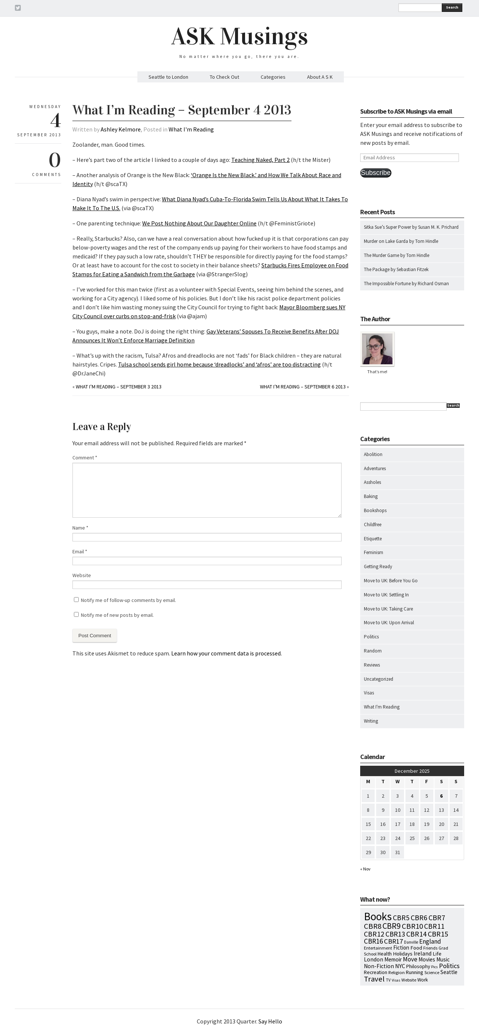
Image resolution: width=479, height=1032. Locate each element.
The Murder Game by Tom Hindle (396, 255)
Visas (369, 693)
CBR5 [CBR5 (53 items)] (401, 917)
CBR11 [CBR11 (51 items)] (434, 926)
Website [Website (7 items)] (408, 980)
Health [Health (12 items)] (385, 953)
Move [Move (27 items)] (410, 959)
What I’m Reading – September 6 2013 (303, 386)
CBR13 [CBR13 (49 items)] (395, 934)
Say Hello (270, 1021)
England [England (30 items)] (430, 941)
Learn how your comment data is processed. (226, 653)
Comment (84, 457)
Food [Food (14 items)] (416, 947)
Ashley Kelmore (121, 129)
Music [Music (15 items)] (443, 959)
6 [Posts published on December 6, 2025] (441, 795)
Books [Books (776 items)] (378, 916)
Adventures (375, 468)
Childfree (372, 524)
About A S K (320, 76)
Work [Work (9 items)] (422, 980)
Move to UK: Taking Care (388, 609)
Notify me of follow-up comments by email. (128, 600)
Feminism (373, 552)
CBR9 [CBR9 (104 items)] (391, 926)
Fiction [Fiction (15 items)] (401, 947)
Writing (371, 721)
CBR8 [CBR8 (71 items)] (372, 926)
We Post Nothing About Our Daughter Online (199, 223)
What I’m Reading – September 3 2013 (119, 386)
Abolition (373, 454)
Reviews (372, 665)
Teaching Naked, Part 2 (260, 159)
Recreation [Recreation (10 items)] (375, 972)
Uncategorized (378, 679)
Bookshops (375, 510)
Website (81, 575)
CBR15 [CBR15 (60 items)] (438, 933)
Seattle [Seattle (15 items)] (448, 972)
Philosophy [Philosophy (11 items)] (418, 966)
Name (80, 527)
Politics (371, 637)
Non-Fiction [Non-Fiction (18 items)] (379, 966)
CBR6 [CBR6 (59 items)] (419, 917)
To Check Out (224, 76)
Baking (371, 496)
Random (373, 651)
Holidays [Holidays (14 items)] (403, 953)
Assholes (372, 482)
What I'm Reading (191, 129)
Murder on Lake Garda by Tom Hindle (401, 241)
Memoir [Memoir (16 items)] (393, 959)
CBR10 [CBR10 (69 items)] (412, 926)
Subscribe (376, 172)
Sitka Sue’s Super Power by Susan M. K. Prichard (411, 227)
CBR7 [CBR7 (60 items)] (437, 917)
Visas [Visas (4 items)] (396, 980)
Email (79, 551)
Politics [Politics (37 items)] (449, 965)
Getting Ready (378, 566)
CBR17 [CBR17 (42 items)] (393, 941)
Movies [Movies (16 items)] (426, 959)
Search (452, 7)
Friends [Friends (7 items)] (430, 948)
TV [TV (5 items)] (388, 980)
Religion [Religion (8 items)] (396, 972)
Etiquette (373, 538)
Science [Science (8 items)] (431, 972)
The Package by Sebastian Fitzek (396, 269)
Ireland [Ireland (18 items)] (422, 953)
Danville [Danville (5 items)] (411, 942)
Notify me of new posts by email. (117, 615)
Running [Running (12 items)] (414, 972)
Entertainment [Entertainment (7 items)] (378, 948)
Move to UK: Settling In (386, 595)
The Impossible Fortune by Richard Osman (406, 283)
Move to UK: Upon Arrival (389, 622)
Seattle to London (168, 76)
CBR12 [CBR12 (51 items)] (374, 934)
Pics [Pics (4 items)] (434, 966)
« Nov (365, 869)
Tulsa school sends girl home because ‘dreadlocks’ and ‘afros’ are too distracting (219, 364)
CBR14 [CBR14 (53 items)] (416, 934)
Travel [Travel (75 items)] (374, 979)
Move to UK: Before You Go (391, 580)
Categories (273, 76)
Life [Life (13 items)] (437, 953)
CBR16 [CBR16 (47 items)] (373, 941)
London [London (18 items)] (373, 959)
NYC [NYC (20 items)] (400, 966)
